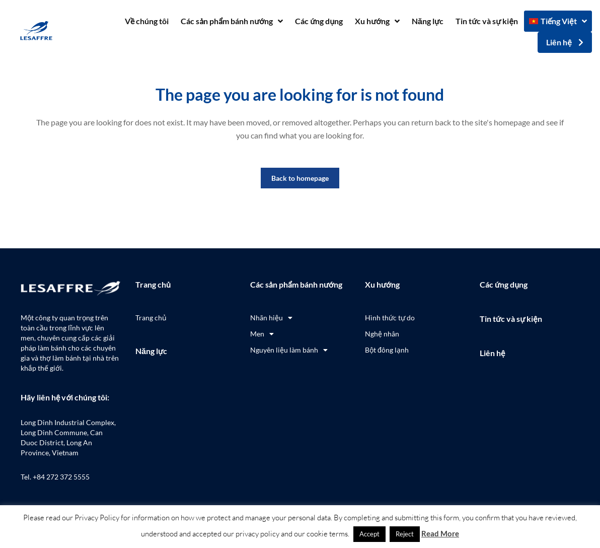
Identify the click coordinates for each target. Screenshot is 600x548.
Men (262, 334)
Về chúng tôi (147, 21)
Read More (440, 533)
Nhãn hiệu (271, 318)
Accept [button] (369, 534)
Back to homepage (300, 178)
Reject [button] (405, 534)
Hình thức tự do (390, 317)
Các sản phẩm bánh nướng (232, 21)
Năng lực (427, 21)
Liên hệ (492, 353)
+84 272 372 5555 (61, 476)
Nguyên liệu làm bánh (289, 350)
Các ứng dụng (319, 21)
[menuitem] (558, 21)
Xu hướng (377, 21)
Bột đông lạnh (387, 350)
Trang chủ (153, 284)
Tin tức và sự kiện (487, 21)
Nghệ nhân (382, 333)
